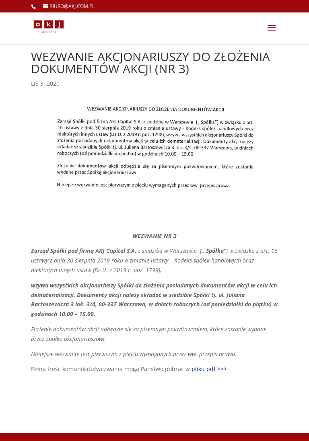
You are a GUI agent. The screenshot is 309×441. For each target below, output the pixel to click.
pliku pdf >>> (209, 369)
